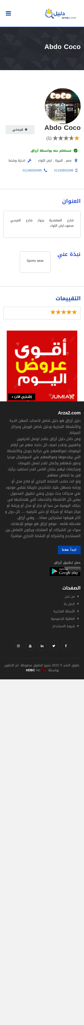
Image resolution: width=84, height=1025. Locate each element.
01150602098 (63, 170)
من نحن (70, 597)
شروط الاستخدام (63, 626)
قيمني (20, 130)
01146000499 (32, 170)
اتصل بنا (69, 604)
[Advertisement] (42, 721)
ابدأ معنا (69, 550)
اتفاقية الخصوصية (63, 619)
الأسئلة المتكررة (64, 611)
